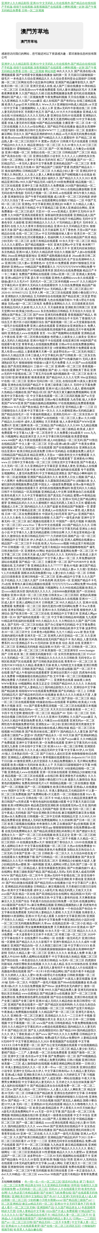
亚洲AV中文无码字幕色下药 (71, 1203)
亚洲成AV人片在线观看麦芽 (22, 1225)
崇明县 (75, 1185)
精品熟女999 (32, 1185)
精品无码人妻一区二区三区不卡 (71, 1214)
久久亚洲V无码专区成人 (72, 1196)
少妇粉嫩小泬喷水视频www (45, 1200)
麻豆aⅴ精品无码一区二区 (37, 1203)
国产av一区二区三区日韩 (16, 1222)
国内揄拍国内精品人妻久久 (55, 1218)
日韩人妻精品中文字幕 (31, 1211)
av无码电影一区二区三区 (32, 1189)
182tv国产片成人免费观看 (61, 1211)
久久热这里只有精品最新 (23, 1192)
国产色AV (50, 1196)
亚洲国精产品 (45, 1207)
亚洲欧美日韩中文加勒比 (27, 1196)
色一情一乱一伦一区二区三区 (42, 1181)
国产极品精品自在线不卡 (35, 1214)
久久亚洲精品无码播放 (56, 1185)
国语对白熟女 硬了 (73, 1181)
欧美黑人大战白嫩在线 (28, 1229)
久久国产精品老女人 (67, 1207)
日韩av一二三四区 (84, 1218)
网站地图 (50, 71)
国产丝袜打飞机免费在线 (55, 1192)
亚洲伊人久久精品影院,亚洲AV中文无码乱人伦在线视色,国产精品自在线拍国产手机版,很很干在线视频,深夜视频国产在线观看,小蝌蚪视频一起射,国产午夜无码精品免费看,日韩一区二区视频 (49, 7)
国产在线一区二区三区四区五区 (60, 1225)
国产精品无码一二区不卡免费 (51, 1222)
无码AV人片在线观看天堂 (64, 1189)
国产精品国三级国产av (77, 1200)
